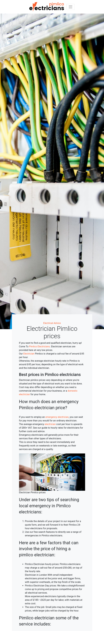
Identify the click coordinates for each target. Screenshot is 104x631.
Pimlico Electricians (39, 346)
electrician (50, 424)
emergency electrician (57, 417)
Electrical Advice (52, 323)
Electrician (28, 353)
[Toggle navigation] (70, 7)
